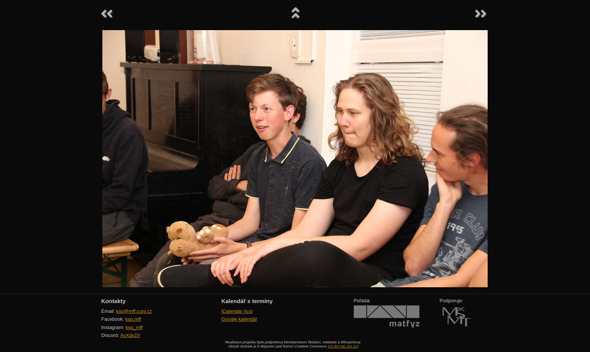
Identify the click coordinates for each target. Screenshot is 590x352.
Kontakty (113, 301)
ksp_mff (134, 327)
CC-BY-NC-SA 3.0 (343, 346)
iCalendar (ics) (237, 311)
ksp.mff (133, 319)
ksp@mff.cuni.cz (134, 311)
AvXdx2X (130, 335)
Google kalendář (239, 319)
